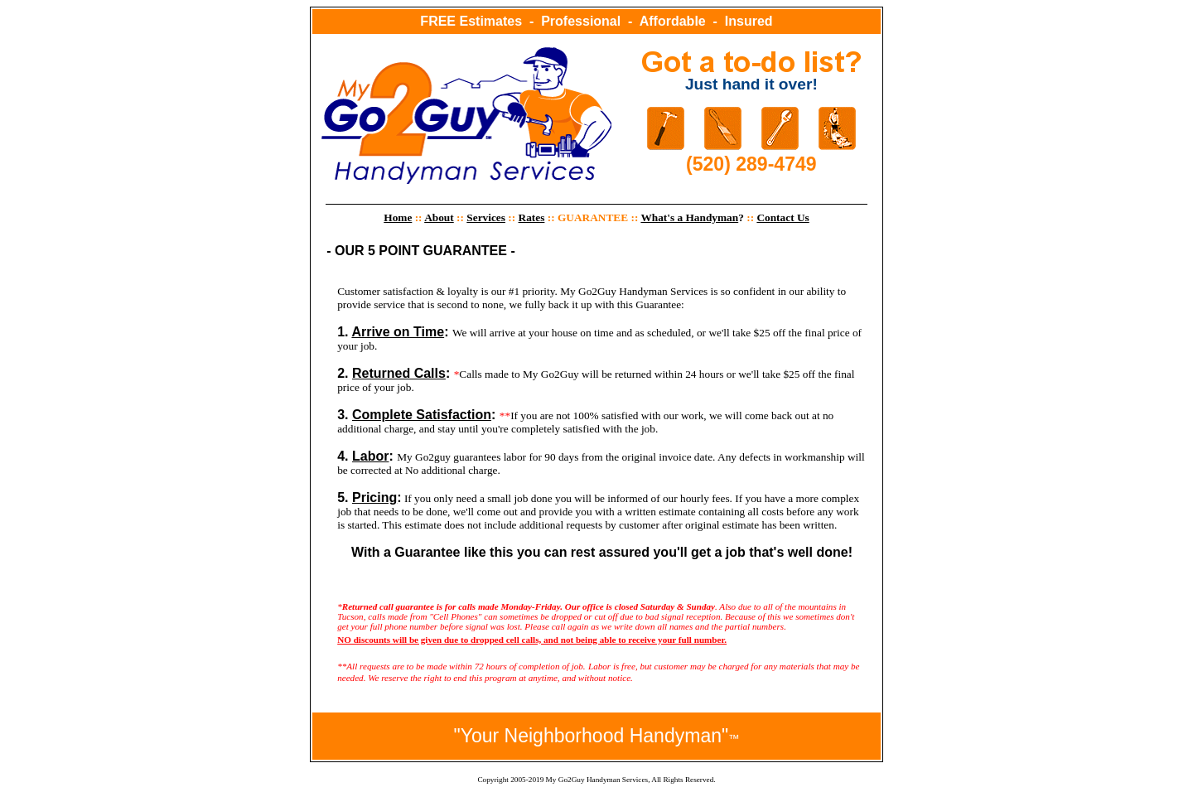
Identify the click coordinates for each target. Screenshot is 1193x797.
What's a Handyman (689, 217)
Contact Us (782, 217)
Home (398, 217)
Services (485, 217)
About (439, 217)
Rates (532, 217)
